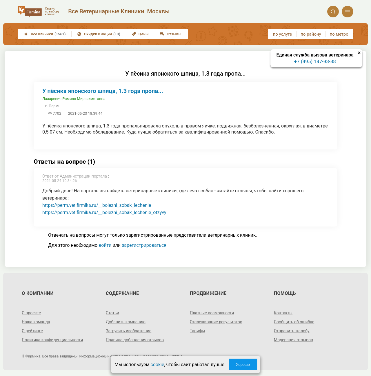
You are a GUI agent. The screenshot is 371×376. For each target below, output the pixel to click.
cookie (157, 364)
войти (105, 245)
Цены (140, 34)
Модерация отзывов (293, 339)
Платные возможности (212, 313)
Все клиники (45, 34)
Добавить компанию (126, 322)
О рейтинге (32, 330)
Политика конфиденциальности (52, 339)
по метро (339, 34)
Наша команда (36, 322)
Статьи (112, 313)
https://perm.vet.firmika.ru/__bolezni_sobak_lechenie (96, 205)
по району (311, 34)
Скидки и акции (98, 34)
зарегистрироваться (144, 245)
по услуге (282, 34)
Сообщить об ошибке (294, 322)
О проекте (31, 313)
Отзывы (170, 34)
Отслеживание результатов (216, 322)
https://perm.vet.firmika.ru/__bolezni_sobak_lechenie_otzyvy (104, 212)
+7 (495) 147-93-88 (315, 61)
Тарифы (197, 330)
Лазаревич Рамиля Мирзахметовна (74, 98)
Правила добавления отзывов (135, 339)
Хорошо (243, 364)
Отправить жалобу (292, 330)
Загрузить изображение (128, 330)
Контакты (283, 313)
